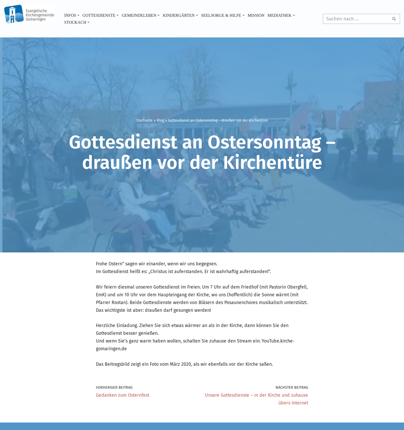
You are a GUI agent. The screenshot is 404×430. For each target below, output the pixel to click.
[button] (79, 15)
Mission (259, 15)
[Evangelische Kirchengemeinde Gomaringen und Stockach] (29, 14)
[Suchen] (356, 19)
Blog (160, 120)
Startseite (144, 120)
